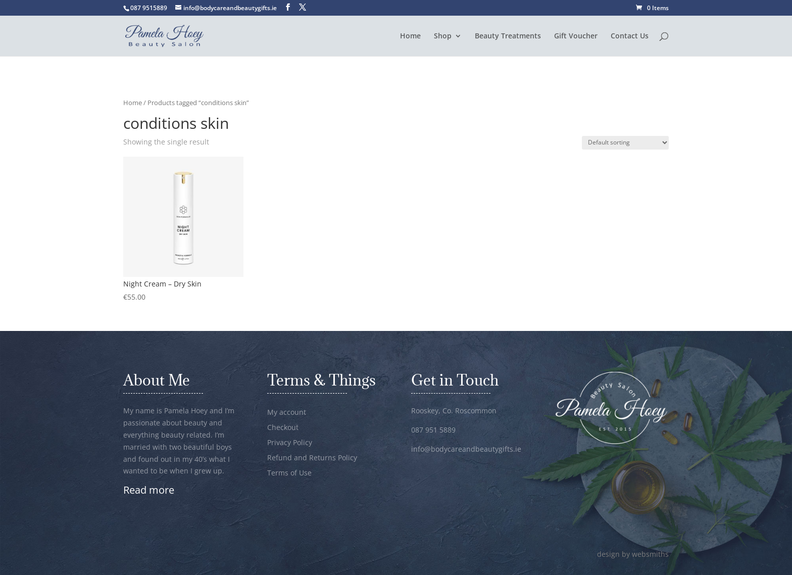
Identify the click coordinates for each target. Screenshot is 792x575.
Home (410, 36)
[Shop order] (625, 143)
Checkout (283, 428)
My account (286, 413)
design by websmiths (633, 554)
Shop (443, 36)
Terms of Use (289, 473)
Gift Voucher (576, 36)
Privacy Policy (289, 443)
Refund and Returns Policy (312, 458)
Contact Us (630, 36)
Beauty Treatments (508, 36)
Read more (148, 490)
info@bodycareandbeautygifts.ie (466, 449)
